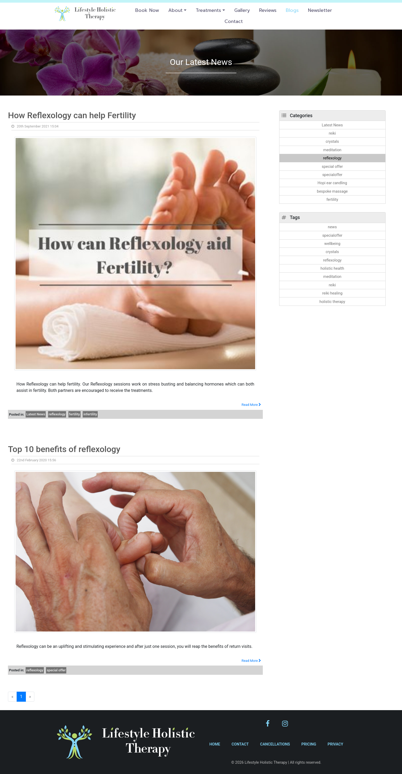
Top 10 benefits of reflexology (64, 449)
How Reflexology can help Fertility (72, 115)
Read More (251, 405)
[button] (177, 10)
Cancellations (275, 744)
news (332, 227)
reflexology (57, 414)
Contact (240, 744)
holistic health (332, 268)
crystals (332, 141)
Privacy (335, 744)
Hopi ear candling (332, 183)
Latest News (35, 414)
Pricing (308, 744)
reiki (332, 133)
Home (214, 744)
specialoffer (332, 175)
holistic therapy (332, 302)
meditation (332, 150)
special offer (56, 670)
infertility (90, 414)
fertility (74, 414)
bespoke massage (332, 191)
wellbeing (332, 243)
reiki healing (332, 293)
